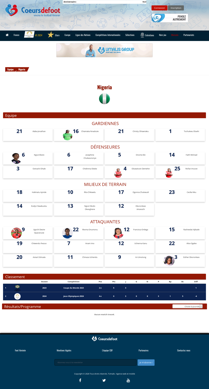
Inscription (176, 7)
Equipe (10, 69)
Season (44, 281)
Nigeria (21, 69)
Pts (113, 281)
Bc (182, 281)
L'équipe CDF (107, 350)
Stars (53, 35)
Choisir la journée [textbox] (192, 306)
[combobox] (187, 306)
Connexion (159, 7)
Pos (100, 281)
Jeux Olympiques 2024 (73, 296)
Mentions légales (64, 350)
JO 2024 (33, 35)
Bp (170, 281)
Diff (196, 281)
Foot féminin (20, 350)
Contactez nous (183, 350)
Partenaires (143, 350)
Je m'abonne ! (146, 362)
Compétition (74, 281)
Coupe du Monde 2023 (73, 288)
